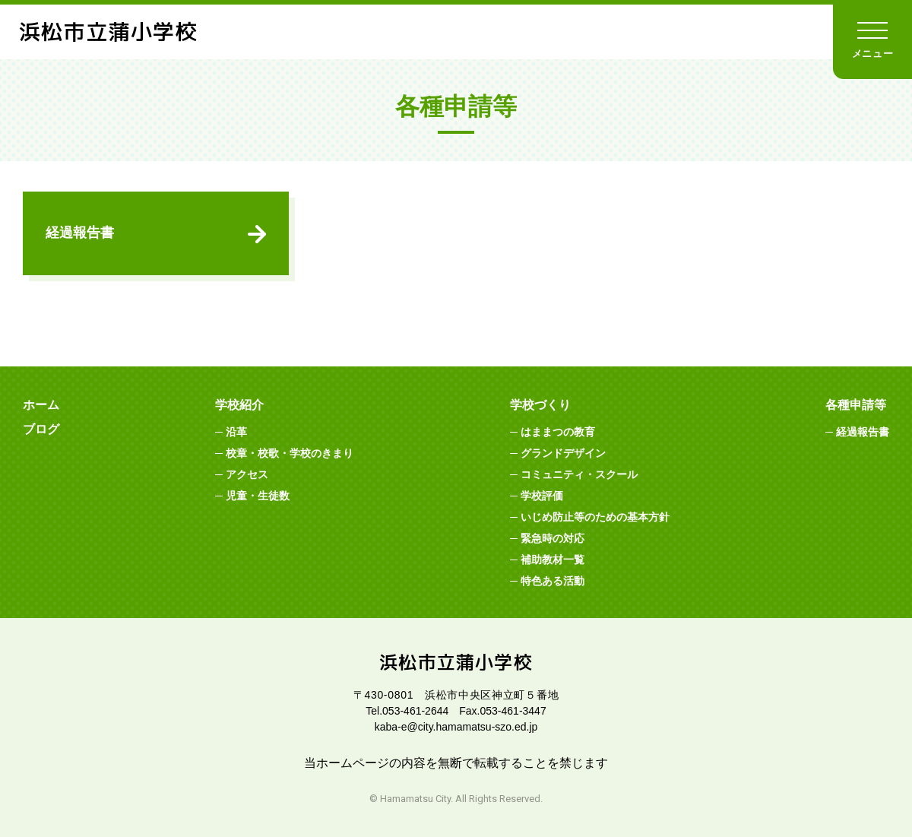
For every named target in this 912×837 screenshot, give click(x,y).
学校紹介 (239, 404)
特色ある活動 (552, 581)
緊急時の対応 (552, 538)
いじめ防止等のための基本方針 (595, 517)
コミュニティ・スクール (579, 474)
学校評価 (542, 496)
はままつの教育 (558, 432)
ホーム (41, 404)
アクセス (247, 474)
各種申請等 (855, 404)
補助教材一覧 (552, 559)
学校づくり (540, 404)
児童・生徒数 (258, 496)
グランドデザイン (563, 453)
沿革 (236, 432)
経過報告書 (80, 232)
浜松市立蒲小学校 (108, 31)
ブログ (41, 429)
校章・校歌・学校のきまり (289, 453)
